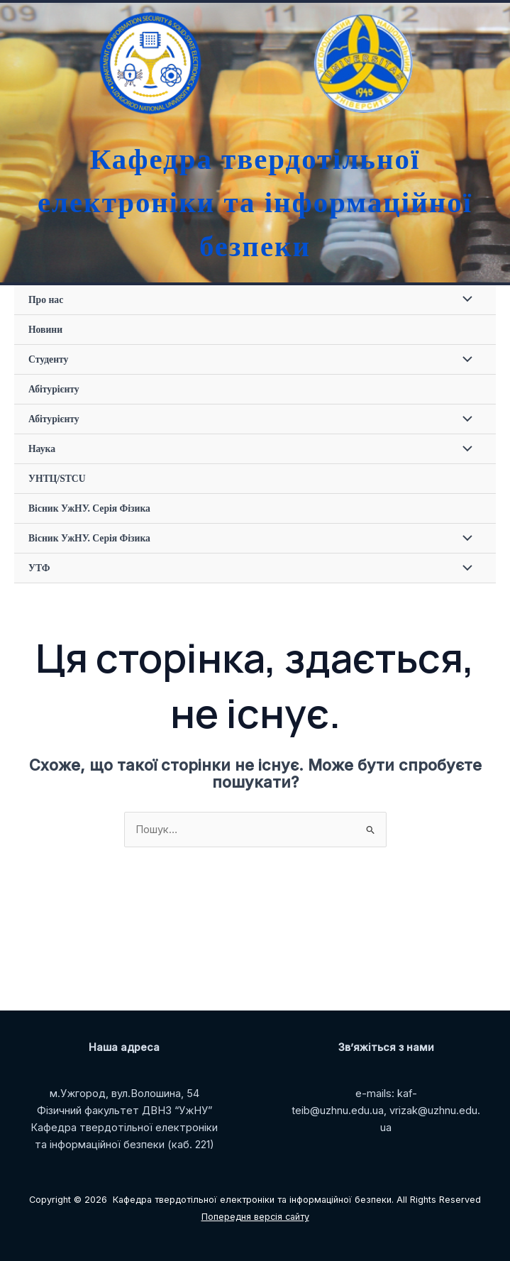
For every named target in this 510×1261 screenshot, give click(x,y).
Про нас (45, 299)
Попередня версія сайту (255, 1216)
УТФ (39, 568)
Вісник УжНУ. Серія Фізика (89, 508)
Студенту (48, 359)
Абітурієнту (53, 389)
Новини (45, 329)
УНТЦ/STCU (57, 478)
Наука (41, 449)
